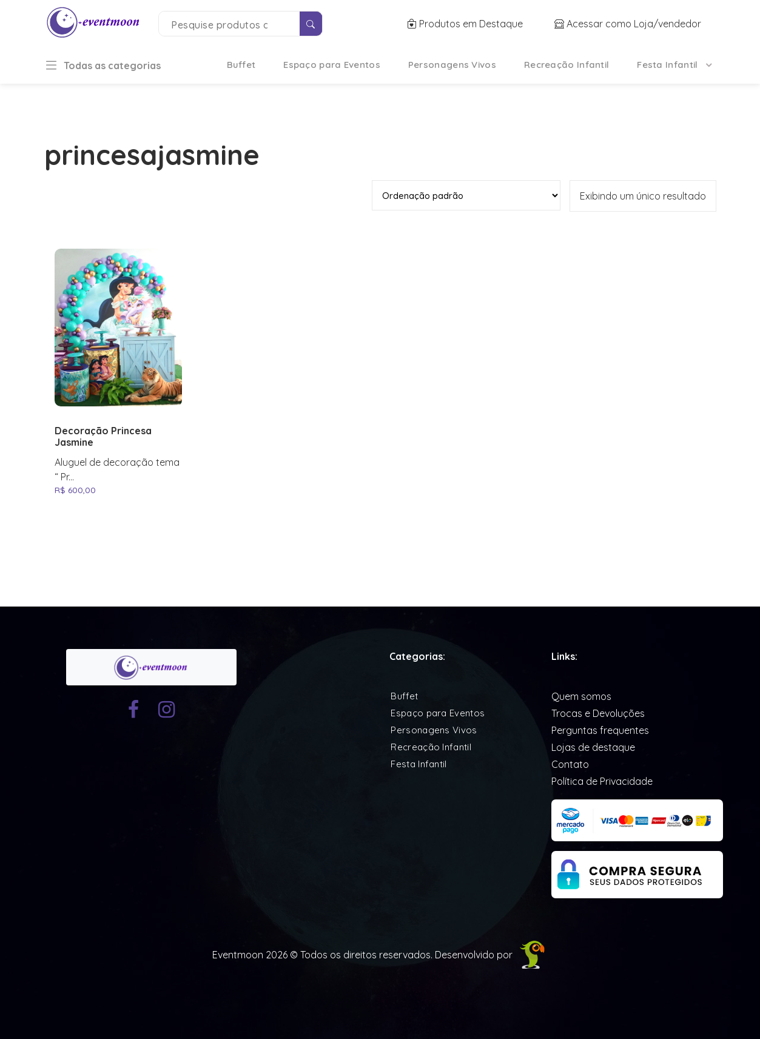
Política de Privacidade (602, 781)
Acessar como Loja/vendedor (627, 24)
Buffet (241, 64)
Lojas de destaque (593, 747)
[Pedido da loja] (466, 195)
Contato (570, 764)
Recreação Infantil (566, 64)
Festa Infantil (667, 64)
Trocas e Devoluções (598, 713)
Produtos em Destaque (466, 24)
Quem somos (581, 696)
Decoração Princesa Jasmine (103, 436)
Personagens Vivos (452, 64)
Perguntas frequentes (600, 730)
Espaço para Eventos (331, 64)
